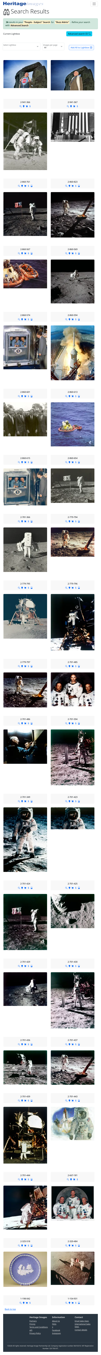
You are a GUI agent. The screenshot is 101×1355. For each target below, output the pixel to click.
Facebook (56, 1330)
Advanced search (79, 33)
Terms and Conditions (38, 1327)
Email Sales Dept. (82, 1321)
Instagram (56, 1333)
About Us (56, 1321)
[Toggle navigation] (94, 3)
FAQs (54, 1324)
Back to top (10, 1309)
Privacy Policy (35, 1333)
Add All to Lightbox (81, 47)
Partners (33, 1321)
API (30, 1330)
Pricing (32, 1324)
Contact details (81, 1330)
